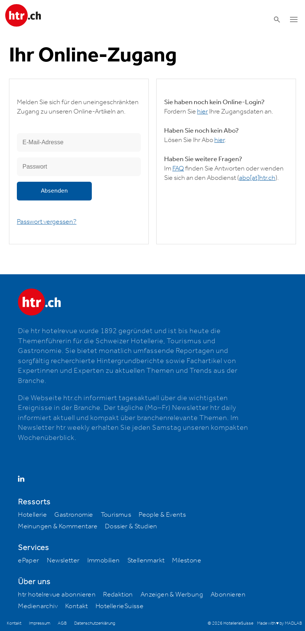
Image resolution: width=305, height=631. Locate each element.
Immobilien (103, 560)
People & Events (162, 515)
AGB (62, 623)
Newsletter (63, 560)
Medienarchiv (38, 606)
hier (202, 111)
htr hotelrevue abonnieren (57, 594)
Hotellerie (32, 515)
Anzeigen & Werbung (172, 594)
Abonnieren (228, 594)
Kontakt (76, 606)
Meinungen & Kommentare (57, 526)
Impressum (39, 623)
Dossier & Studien (131, 526)
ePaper (28, 560)
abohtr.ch (257, 178)
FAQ (178, 168)
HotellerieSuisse (120, 606)
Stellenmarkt (146, 560)
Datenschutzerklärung (94, 623)
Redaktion (118, 594)
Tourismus (116, 515)
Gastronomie (73, 515)
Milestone (186, 560)
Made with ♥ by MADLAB (279, 623)
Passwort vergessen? (46, 222)
